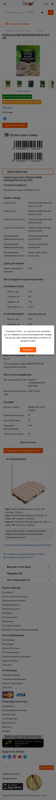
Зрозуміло (28, 349)
